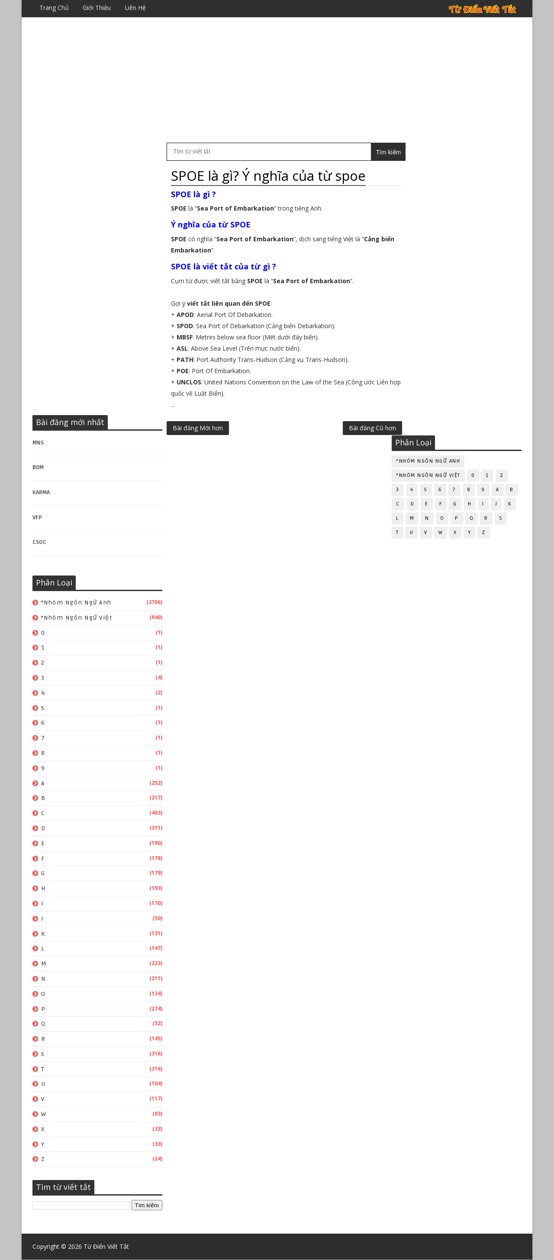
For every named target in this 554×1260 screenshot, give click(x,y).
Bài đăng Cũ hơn (354, 428)
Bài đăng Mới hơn (198, 428)
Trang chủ (54, 7)
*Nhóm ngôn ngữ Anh (76, 602)
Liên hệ (135, 7)
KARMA (41, 492)
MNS (38, 442)
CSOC (39, 542)
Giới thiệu (97, 7)
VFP (37, 517)
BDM (38, 467)
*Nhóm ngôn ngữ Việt (77, 617)
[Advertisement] (277, 80)
